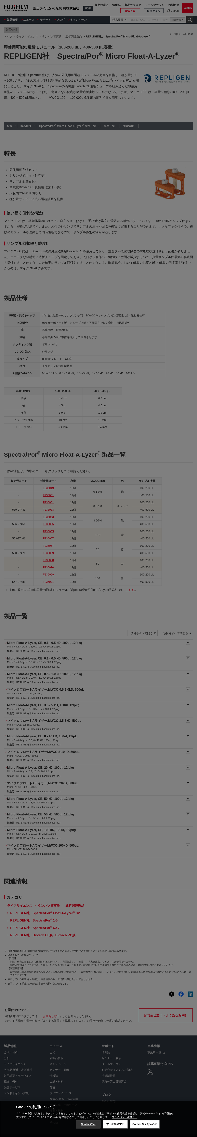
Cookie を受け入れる (144, 1124)
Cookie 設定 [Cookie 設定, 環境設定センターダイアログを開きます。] (88, 1124)
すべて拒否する (115, 1124)
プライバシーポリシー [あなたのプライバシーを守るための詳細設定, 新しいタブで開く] (124, 1117)
